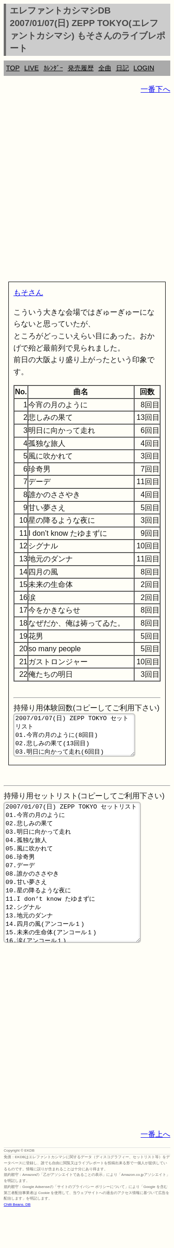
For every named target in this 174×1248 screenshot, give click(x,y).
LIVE (31, 68)
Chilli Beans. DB (17, 1241)
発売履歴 (81, 68)
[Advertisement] (87, 189)
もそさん (28, 293)
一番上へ (155, 1170)
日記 (122, 68)
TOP (12, 68)
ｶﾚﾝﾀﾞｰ (53, 68)
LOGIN (144, 68)
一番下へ (155, 89)
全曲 (104, 68)
